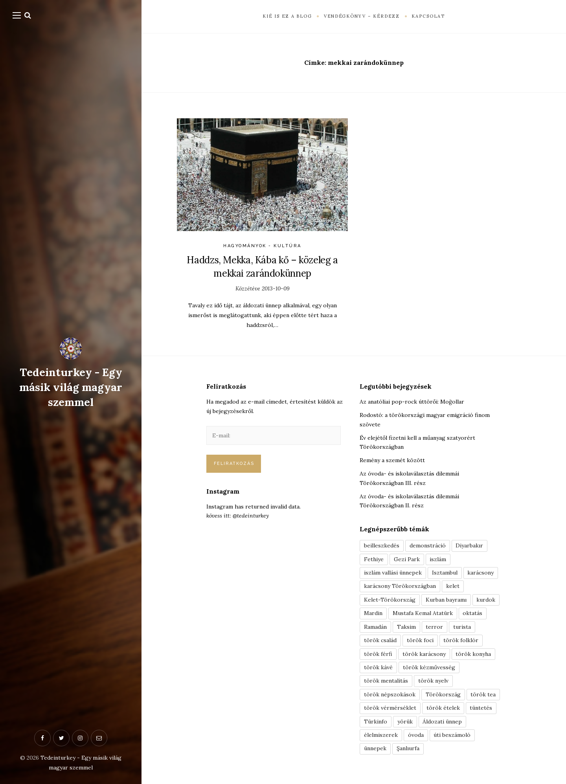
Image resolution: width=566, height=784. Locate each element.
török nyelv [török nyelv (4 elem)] (433, 682)
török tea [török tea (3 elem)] (483, 695)
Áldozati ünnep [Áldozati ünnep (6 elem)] (442, 723)
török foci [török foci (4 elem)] (420, 640)
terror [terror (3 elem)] (434, 627)
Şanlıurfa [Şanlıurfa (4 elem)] (408, 750)
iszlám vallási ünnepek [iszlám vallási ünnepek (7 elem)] (393, 573)
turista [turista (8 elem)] (462, 627)
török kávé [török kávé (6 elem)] (378, 668)
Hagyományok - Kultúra (262, 245)
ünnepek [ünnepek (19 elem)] (375, 750)
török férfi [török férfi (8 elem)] (378, 654)
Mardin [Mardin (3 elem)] (373, 613)
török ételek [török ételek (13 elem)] (443, 709)
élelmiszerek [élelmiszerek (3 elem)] (381, 736)
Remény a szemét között (392, 460)
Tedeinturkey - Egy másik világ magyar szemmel (70, 387)
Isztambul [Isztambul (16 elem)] (445, 573)
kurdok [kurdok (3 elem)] (486, 600)
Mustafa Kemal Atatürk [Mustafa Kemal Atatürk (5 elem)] (423, 613)
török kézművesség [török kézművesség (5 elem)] (429, 668)
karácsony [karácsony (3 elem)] (481, 573)
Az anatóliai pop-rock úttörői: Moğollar (412, 401)
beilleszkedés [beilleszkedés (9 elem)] (381, 545)
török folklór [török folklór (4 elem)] (461, 640)
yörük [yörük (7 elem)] (405, 723)
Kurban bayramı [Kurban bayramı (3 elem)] (446, 600)
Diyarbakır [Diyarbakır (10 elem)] (469, 545)
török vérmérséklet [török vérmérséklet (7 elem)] (390, 709)
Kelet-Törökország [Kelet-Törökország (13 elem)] (389, 600)
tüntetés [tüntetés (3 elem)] (481, 709)
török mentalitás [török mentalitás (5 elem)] (386, 682)
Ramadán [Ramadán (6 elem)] (375, 627)
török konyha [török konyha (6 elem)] (474, 654)
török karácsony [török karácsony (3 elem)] (424, 654)
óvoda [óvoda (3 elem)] (416, 736)
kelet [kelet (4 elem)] (452, 586)
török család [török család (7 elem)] (380, 640)
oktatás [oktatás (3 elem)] (473, 613)
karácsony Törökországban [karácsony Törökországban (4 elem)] (400, 586)
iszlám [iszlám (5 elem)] (438, 559)
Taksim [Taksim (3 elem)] (406, 627)
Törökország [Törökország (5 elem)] (443, 695)
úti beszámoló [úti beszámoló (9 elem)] (452, 736)
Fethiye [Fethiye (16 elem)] (374, 559)
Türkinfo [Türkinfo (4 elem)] (375, 723)
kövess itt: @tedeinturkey (237, 516)
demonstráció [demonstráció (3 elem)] (428, 545)
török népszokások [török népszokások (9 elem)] (389, 695)
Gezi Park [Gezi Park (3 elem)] (407, 559)
